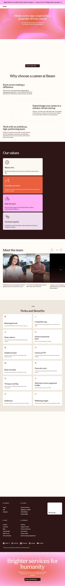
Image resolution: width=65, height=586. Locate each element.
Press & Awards (7, 535)
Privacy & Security (25, 529)
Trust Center (24, 531)
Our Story (5, 526)
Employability (24, 514)
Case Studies (6, 531)
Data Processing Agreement (28, 535)
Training (23, 524)
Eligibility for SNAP (26, 509)
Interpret (5, 512)
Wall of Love (6, 533)
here (31, 2)
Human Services (25, 507)
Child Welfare (24, 512)
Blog (4, 529)
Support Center (25, 526)
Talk (4, 509)
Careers (5, 524)
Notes (30, 93)
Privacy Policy (24, 533)
